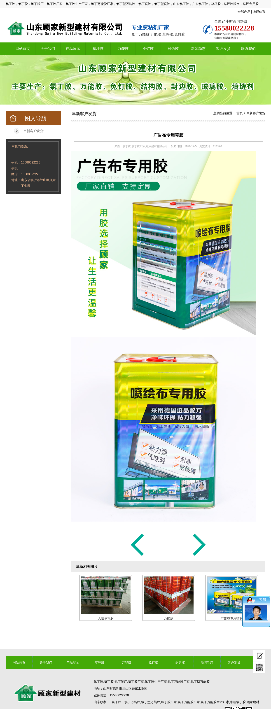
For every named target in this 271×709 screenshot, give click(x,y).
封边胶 (173, 49)
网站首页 (23, 49)
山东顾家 (100, 702)
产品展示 (73, 49)
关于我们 (48, 49)
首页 (239, 113)
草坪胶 (98, 49)
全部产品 (244, 12)
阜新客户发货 (33, 131)
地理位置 (259, 12)
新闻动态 (198, 49)
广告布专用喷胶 (168, 135)
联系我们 (248, 49)
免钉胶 (148, 49)
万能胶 (123, 49)
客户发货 (223, 49)
